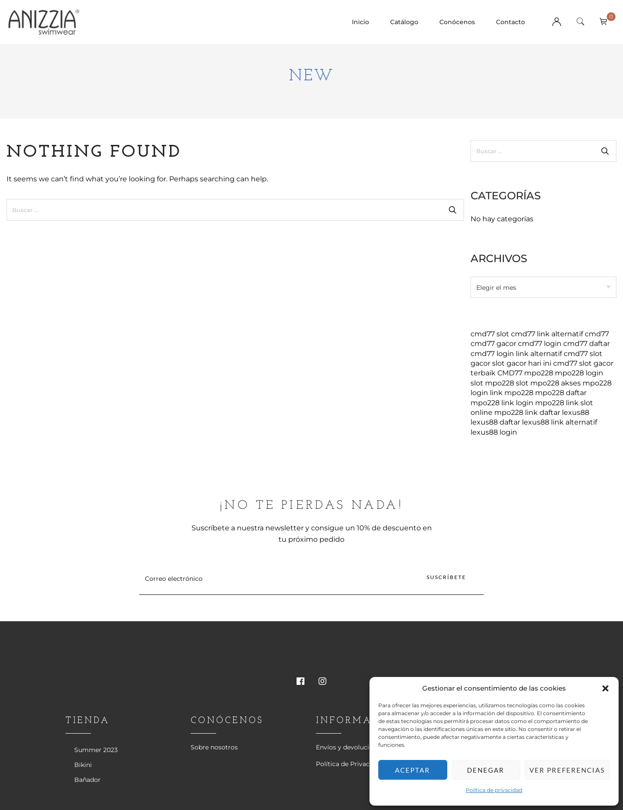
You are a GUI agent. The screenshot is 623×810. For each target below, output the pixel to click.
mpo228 (538, 373)
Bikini (83, 765)
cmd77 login (539, 343)
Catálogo (404, 22)
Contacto (510, 22)
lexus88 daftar (495, 422)
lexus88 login (494, 432)
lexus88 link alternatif (559, 422)
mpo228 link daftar (527, 412)
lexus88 (575, 412)
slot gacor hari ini (521, 363)
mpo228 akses (555, 383)
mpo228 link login (502, 403)
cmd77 (597, 334)
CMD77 (509, 373)
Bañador (87, 780)
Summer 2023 (96, 750)
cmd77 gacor (493, 343)
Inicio (360, 22)
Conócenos (457, 22)
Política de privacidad (494, 790)
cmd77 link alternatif (547, 334)
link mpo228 (511, 393)
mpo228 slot (507, 383)
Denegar (485, 770)
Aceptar (412, 770)
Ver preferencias (567, 770)
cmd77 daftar (586, 343)
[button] (605, 688)
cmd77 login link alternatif (516, 353)
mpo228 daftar (561, 393)
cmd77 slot (490, 334)
